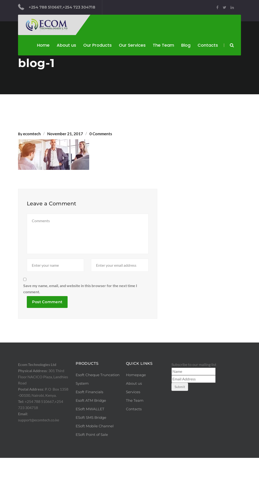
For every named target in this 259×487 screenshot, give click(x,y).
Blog (185, 45)
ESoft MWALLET (90, 438)
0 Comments (100, 133)
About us (66, 45)
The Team (163, 45)
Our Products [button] (97, 45)
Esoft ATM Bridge (91, 429)
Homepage (136, 404)
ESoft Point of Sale (92, 463)
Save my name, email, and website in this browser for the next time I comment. (80, 317)
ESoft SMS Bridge (91, 446)
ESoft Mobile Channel (95, 455)
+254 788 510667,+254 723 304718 (56, 7)
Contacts (208, 45)
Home (43, 45)
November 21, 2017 (65, 133)
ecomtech (32, 133)
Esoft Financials (89, 421)
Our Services (132, 45)
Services (133, 421)
